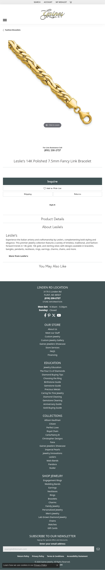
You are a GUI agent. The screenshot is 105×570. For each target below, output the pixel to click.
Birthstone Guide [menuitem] (52, 382)
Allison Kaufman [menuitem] (52, 420)
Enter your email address (52, 543)
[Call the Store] (53, 298)
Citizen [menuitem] (52, 423)
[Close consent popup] (57, 565)
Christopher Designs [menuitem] (52, 438)
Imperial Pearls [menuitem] (52, 449)
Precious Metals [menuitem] (52, 389)
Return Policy (23, 556)
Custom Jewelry (52, 336)
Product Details (52, 218)
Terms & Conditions (55, 556)
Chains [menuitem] (52, 520)
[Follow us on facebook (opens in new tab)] (45, 315)
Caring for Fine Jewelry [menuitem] (52, 393)
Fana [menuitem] (52, 442)
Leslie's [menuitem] (52, 456)
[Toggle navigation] (5, 19)
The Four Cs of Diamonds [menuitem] (52, 371)
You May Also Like (52, 266)
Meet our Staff (52, 332)
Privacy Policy (38, 556)
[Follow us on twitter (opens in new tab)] (53, 315)
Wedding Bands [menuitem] (52, 484)
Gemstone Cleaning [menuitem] (52, 400)
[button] (36, 2)
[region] (52, 90)
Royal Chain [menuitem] (52, 431)
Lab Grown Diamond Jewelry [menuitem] (53, 517)
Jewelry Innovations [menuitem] (52, 453)
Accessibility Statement (77, 556)
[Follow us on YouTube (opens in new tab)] (59, 315)
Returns (77, 194)
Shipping (27, 194)
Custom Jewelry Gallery (52, 340)
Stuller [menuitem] (52, 468)
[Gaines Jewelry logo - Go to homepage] (52, 14)
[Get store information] (52, 302)
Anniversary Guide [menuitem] (52, 404)
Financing (52, 355)
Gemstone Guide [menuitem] (52, 385)
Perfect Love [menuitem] (52, 427)
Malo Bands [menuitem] (52, 460)
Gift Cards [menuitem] (53, 528)
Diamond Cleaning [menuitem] (52, 396)
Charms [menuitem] (52, 502)
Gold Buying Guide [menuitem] (52, 407)
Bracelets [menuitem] (52, 498)
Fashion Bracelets (12, 30)
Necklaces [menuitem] (52, 491)
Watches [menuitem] (52, 524)
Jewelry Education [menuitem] (52, 367)
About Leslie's (52, 226)
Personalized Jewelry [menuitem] (52, 509)
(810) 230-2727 (52, 150)
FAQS (52, 351)
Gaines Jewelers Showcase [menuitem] (52, 445)
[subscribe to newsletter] (98, 549)
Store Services (52, 347)
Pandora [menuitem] (52, 464)
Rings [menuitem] (52, 495)
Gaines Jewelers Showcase (52, 343)
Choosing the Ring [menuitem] (52, 378)
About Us (52, 329)
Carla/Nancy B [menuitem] (52, 434)
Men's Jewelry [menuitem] (52, 513)
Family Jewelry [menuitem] (52, 506)
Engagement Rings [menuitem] (52, 480)
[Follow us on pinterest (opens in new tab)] (49, 315)
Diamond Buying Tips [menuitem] (52, 374)
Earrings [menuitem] (52, 487)
